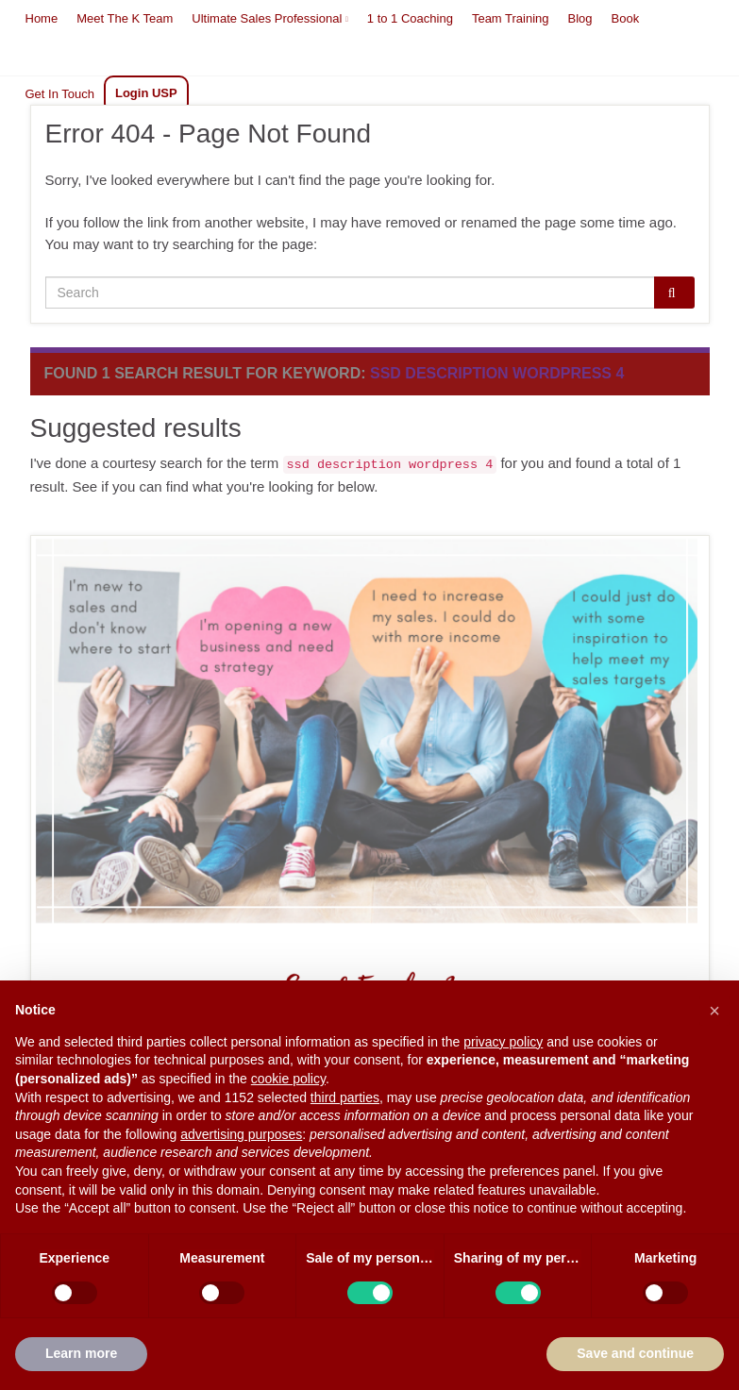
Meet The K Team (124, 18)
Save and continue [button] (635, 1353)
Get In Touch (59, 94)
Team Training (510, 18)
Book (626, 18)
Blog (580, 18)
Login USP (146, 93)
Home (42, 18)
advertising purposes (241, 1134)
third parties (345, 1097)
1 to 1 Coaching (410, 18)
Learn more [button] (81, 1353)
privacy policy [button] (503, 1041)
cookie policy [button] (288, 1078)
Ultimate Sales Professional (270, 18)
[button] (714, 1011)
